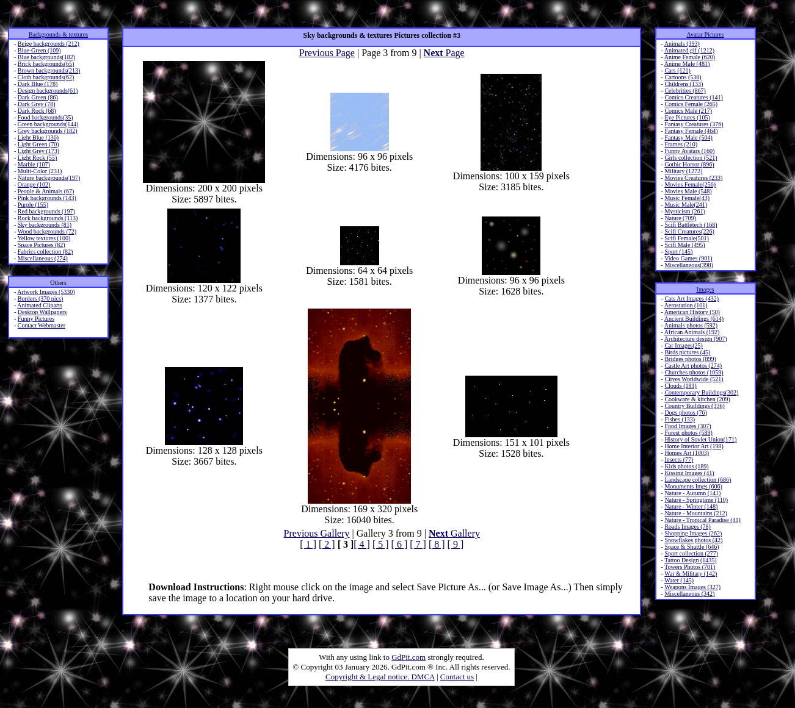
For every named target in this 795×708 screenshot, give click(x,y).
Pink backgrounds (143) (47, 198)
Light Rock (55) (37, 157)
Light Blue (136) (38, 137)
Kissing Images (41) (689, 473)
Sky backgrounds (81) (44, 224)
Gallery (454, 533)
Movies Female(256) (690, 184)
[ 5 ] (380, 544)
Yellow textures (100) (43, 238)
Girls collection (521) (690, 157)
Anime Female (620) (689, 57)
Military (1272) (683, 171)
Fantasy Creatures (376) (693, 124)
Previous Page (327, 53)
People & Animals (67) (46, 191)
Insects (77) (678, 459)
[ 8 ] (437, 544)
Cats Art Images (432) (691, 298)
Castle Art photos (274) (693, 365)
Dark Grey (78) (37, 104)
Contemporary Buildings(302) (701, 392)
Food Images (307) (687, 426)
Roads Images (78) (687, 526)
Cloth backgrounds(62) (46, 77)
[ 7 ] (418, 544)
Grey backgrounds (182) (48, 130)
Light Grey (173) (38, 151)
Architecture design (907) (695, 338)
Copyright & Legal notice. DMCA (380, 676)
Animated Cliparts (39, 305)
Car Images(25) (683, 345)
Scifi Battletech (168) (690, 224)
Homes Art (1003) (686, 452)
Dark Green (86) (38, 97)
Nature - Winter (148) (690, 506)
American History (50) (692, 312)
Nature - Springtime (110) (696, 499)
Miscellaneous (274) (43, 258)
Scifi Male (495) (684, 244)
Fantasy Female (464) (690, 130)
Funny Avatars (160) (689, 151)
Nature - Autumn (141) (692, 493)
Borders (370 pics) (40, 298)
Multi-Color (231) (40, 171)
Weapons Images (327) (692, 587)
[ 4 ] (362, 544)
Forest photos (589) (688, 432)
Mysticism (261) (684, 211)
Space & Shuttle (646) (691, 546)
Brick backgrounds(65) (46, 63)
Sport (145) (678, 251)
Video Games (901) (688, 258)
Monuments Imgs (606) (693, 486)
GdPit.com (408, 657)
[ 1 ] (308, 544)
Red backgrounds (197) (46, 211)
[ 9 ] (456, 544)
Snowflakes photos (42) (693, 540)
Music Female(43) (687, 198)
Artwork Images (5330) (45, 291)
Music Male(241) (685, 204)
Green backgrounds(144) (48, 124)
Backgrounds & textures (58, 34)
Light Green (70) (38, 144)
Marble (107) (34, 164)
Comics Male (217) (688, 110)
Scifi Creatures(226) (689, 231)
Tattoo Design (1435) (690, 560)
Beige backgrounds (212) (48, 43)
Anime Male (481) (687, 63)
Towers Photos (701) (689, 566)
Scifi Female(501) (686, 238)
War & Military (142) (690, 573)
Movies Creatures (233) (693, 177)
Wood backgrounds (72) (47, 231)
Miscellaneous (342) (689, 593)
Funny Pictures (36, 318)
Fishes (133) (679, 419)
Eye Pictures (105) (687, 117)
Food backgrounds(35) (45, 117)
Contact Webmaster (41, 325)
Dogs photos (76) (685, 412)
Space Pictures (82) (41, 244)
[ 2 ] (327, 544)
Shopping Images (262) (693, 533)
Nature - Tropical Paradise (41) (702, 520)
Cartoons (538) (682, 77)
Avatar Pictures (705, 34)
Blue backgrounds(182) (46, 57)
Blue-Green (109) (39, 50)
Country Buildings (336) (694, 405)
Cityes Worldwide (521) (693, 379)
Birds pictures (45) (687, 352)
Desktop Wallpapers (42, 312)
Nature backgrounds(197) (49, 177)
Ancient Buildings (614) (694, 318)
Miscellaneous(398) (688, 265)
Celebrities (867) (684, 90)
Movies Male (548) (687, 191)
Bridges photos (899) (690, 359)
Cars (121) (677, 70)
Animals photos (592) (690, 325)
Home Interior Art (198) (693, 446)
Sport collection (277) (691, 553)
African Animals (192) (692, 332)
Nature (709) (679, 218)
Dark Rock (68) (37, 110)
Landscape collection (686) (697, 479)
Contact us (457, 676)
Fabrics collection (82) (45, 251)
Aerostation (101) (686, 305)
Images (705, 289)
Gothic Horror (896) (689, 164)
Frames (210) (680, 144)
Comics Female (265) (690, 104)
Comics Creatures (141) (693, 97)
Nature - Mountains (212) (695, 513)
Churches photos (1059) (693, 372)
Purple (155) (33, 204)
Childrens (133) (683, 83)
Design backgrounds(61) (48, 90)
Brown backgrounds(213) (49, 70)
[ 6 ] (399, 544)
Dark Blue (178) (38, 83)
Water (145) (679, 580)
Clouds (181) (680, 385)
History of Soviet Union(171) (700, 439)
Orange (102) (34, 184)
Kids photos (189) (686, 466)
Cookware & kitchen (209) (697, 399)
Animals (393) (682, 43)
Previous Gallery (317, 533)
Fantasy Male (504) (688, 137)
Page (444, 53)
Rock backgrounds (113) (48, 218)
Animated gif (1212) (689, 50)
